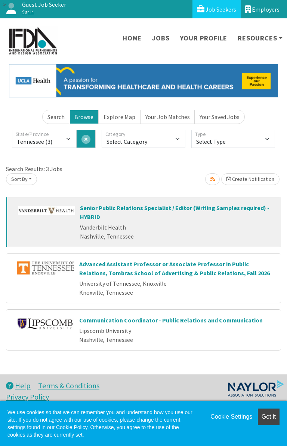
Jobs (160, 38)
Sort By (19, 179)
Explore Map (119, 117)
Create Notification (250, 179)
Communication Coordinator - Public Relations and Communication (171, 320)
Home (132, 38)
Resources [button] (257, 38)
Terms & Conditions (68, 385)
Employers (262, 9)
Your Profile (204, 38)
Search (56, 117)
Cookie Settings (231, 416)
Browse (83, 117)
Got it (269, 416)
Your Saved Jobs (220, 117)
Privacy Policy (27, 396)
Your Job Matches (167, 117)
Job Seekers (216, 9)
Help (18, 385)
